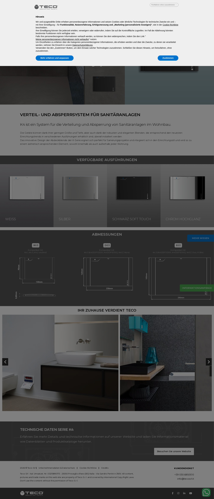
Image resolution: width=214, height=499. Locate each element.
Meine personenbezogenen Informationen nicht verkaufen (62, 39)
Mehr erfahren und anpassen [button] (54, 58)
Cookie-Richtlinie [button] (170, 25)
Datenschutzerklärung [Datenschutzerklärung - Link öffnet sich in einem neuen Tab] (82, 45)
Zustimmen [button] (168, 58)
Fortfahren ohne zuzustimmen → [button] (164, 5)
